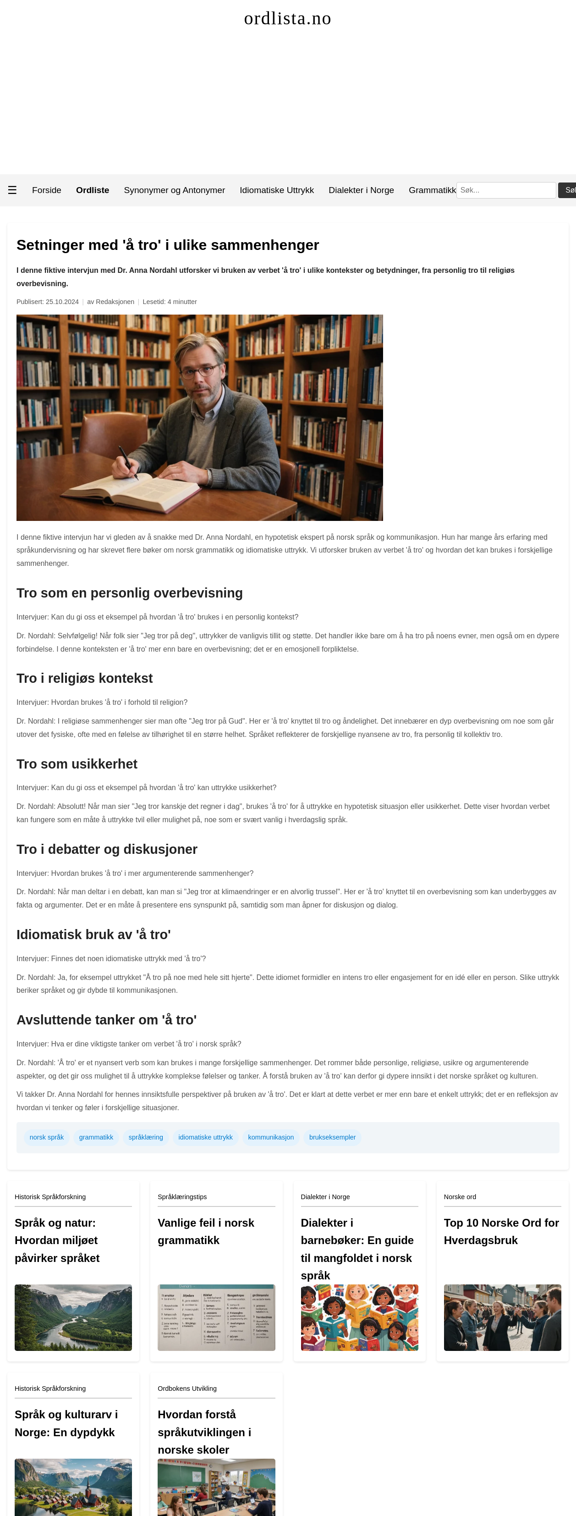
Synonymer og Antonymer (174, 190)
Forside (46, 190)
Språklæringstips (182, 1197)
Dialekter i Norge (361, 190)
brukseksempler (332, 1137)
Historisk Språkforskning (50, 1197)
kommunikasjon (271, 1137)
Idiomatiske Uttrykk (277, 190)
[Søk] (506, 190)
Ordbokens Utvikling (187, 1388)
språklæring (146, 1137)
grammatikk (96, 1137)
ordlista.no (288, 18)
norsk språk (47, 1137)
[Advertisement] (288, 105)
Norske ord (460, 1197)
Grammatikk (432, 190)
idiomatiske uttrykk (206, 1137)
